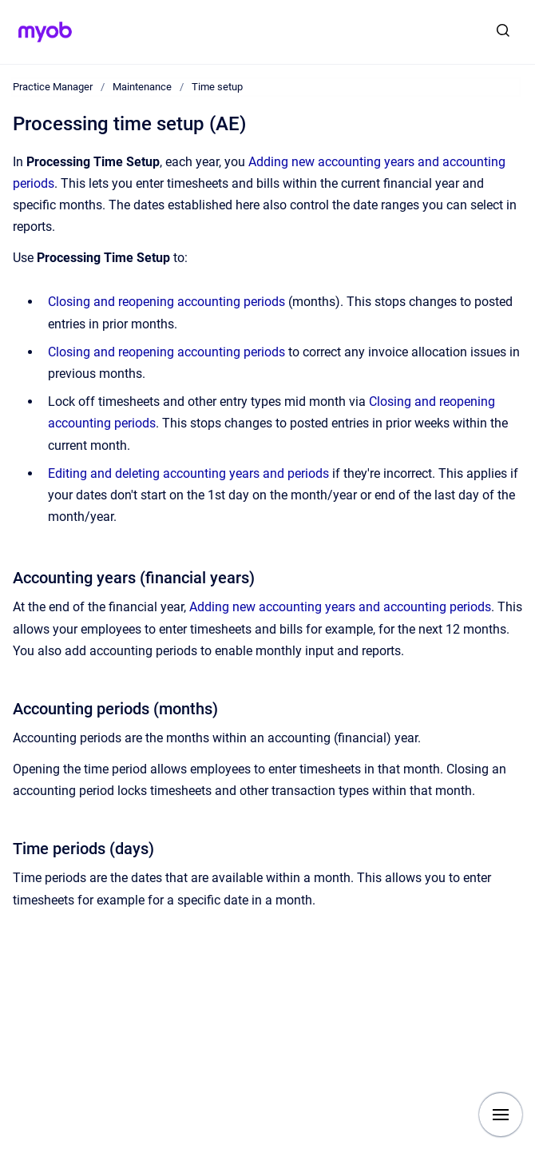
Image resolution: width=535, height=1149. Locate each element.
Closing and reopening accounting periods (166, 301)
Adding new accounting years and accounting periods (340, 606)
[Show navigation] (500, 1114)
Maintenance (142, 87)
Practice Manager (53, 87)
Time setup (217, 87)
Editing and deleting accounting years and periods (188, 473)
